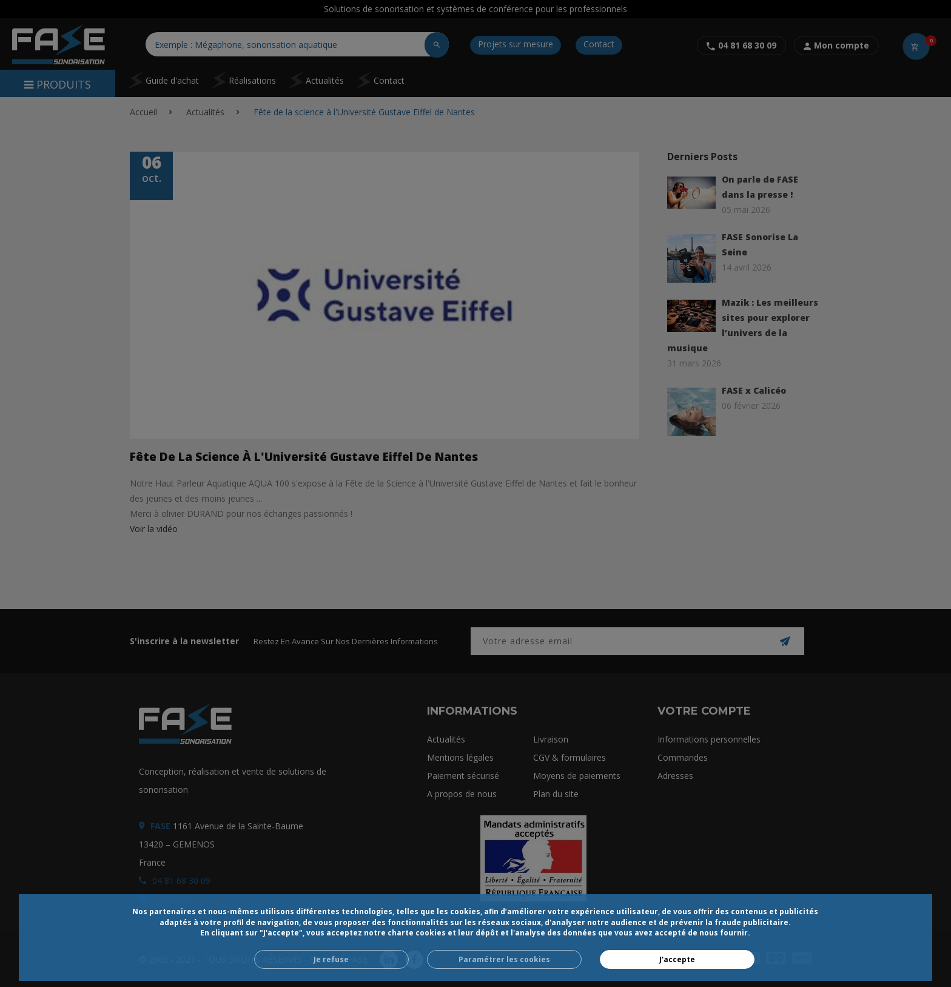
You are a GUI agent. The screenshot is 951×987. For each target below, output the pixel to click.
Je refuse (331, 959)
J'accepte (677, 959)
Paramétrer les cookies (504, 959)
